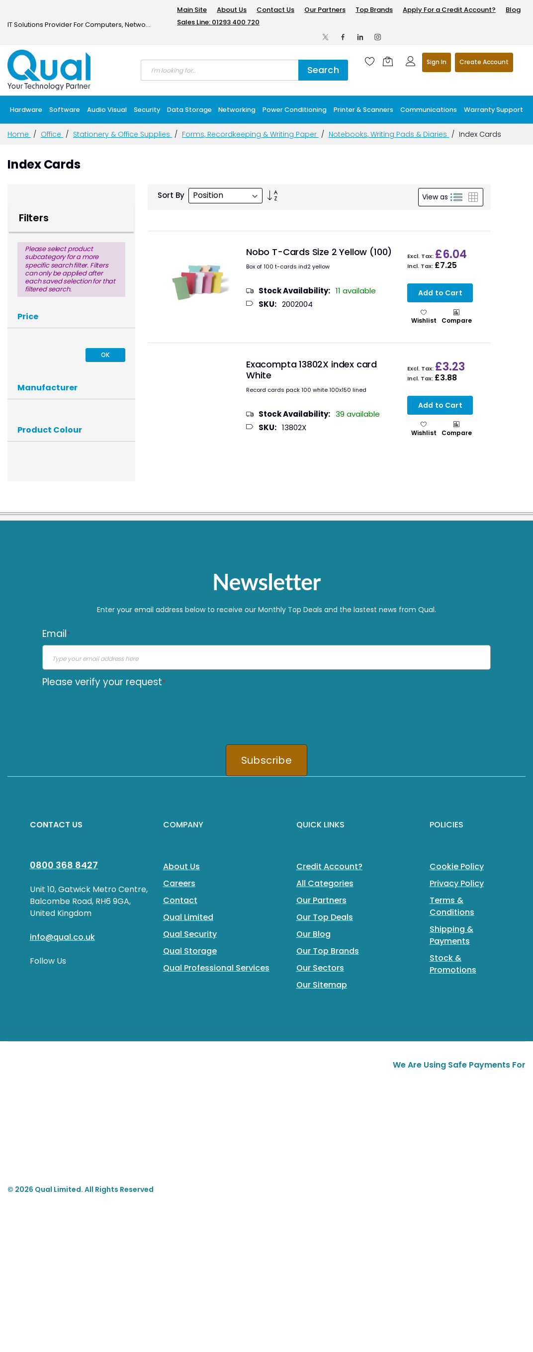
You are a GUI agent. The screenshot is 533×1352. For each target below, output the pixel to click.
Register (484, 62)
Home (19, 134)
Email (56, 633)
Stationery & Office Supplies (122, 134)
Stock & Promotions (453, 964)
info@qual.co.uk (62, 937)
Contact (180, 900)
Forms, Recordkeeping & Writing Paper (250, 134)
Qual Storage (190, 951)
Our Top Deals (324, 917)
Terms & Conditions (452, 906)
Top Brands (374, 9)
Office (52, 134)
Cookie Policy (457, 866)
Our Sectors (320, 968)
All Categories (325, 883)
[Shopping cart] (390, 61)
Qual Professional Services (216, 968)
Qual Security (190, 934)
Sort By (171, 195)
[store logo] (49, 70)
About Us (232, 9)
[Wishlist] (370, 61)
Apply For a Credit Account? (449, 9)
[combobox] (219, 70)
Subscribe (266, 760)
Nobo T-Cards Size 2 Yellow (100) (319, 252)
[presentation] (117, 712)
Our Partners (325, 9)
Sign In (436, 62)
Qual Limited (188, 917)
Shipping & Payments (451, 935)
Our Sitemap (321, 985)
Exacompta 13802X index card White (311, 370)
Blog (513, 9)
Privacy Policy (457, 883)
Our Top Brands (327, 951)
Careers (179, 883)
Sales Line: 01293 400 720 (218, 22)
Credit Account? (329, 866)
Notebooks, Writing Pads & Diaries (389, 134)
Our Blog (313, 934)
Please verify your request (104, 682)
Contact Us (275, 9)
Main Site (192, 9)
